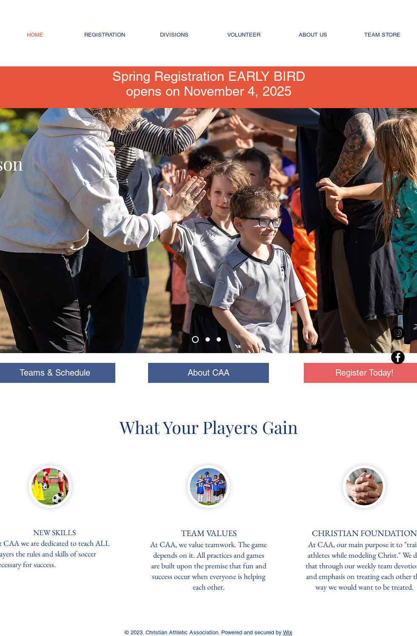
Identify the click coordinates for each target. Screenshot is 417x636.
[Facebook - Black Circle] (398, 357)
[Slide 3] (195, 339)
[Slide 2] (208, 339)
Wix (287, 632)
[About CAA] (208, 373)
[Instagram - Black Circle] (398, 333)
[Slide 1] (219, 339)
